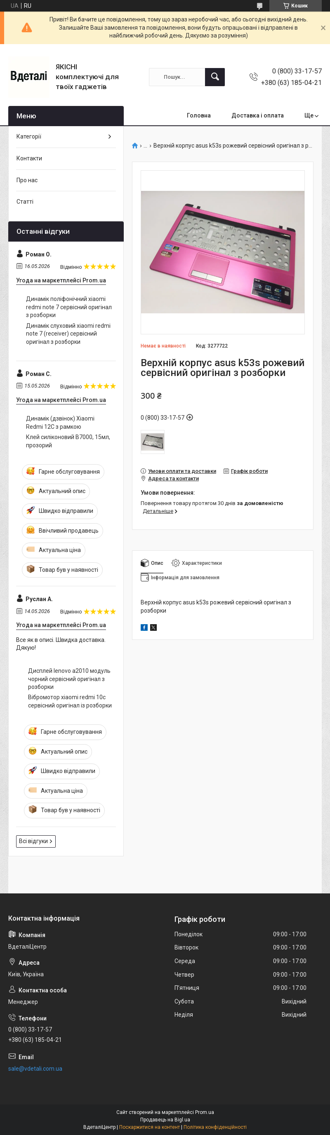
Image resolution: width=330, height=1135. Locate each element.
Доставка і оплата (257, 115)
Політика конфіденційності (215, 1127)
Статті (24, 201)
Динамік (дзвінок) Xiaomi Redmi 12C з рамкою (60, 422)
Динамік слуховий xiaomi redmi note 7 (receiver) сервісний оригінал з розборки (68, 333)
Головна (199, 115)
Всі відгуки (33, 841)
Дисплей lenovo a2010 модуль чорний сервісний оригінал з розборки (69, 678)
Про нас (27, 180)
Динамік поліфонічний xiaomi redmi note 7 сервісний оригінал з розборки (69, 307)
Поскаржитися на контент (149, 1127)
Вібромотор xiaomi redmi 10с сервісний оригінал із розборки (70, 701)
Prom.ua (204, 1112)
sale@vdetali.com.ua (35, 1068)
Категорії (28, 136)
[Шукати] (215, 77)
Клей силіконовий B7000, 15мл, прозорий (68, 441)
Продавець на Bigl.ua (165, 1120)
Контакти (29, 158)
